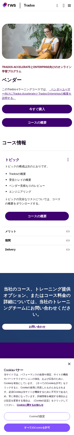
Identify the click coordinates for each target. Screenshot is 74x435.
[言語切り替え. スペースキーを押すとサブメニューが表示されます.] (64, 5)
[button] (9, 5)
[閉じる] (69, 364)
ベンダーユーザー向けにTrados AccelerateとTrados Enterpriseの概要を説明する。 (36, 93)
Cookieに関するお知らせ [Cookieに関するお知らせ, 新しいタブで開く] (30, 405)
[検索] (58, 5)
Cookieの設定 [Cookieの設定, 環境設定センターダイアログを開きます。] (37, 416)
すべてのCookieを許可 (37, 427)
